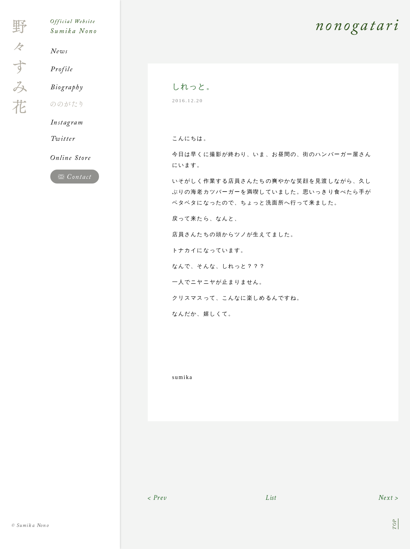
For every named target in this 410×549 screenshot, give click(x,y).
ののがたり (85, 104)
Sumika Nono (30, 525)
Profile (85, 69)
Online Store (85, 157)
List (271, 498)
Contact (74, 177)
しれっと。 (193, 86)
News (85, 51)
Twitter (85, 140)
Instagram (85, 122)
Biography (85, 87)
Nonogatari (259, 35)
